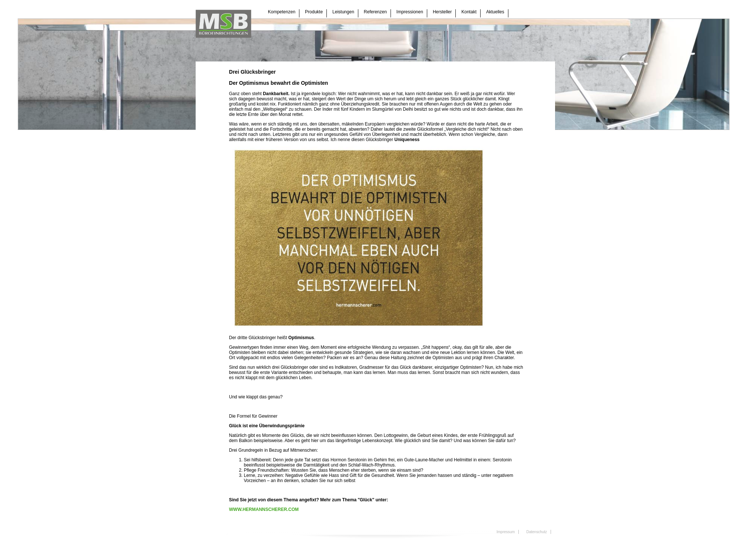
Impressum (506, 532)
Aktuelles (495, 11)
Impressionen (409, 11)
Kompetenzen (281, 11)
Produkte (314, 11)
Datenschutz (536, 532)
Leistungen (343, 11)
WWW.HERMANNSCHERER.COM (264, 509)
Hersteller (442, 11)
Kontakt (469, 11)
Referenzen (375, 11)
